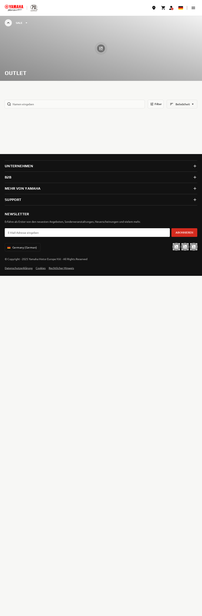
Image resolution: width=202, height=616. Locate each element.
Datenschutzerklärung (19, 268)
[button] (193, 8)
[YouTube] (176, 246)
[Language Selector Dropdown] (181, 8)
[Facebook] (185, 246)
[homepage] (14, 7)
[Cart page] (163, 8)
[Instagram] (193, 246)
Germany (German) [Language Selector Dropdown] (22, 247)
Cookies (41, 268)
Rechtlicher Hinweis (61, 268)
